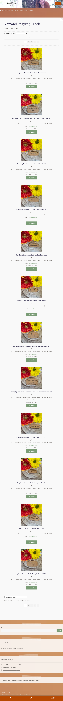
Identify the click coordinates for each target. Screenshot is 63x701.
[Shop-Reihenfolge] (15, 33)
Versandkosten (33, 81)
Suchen (3, 628)
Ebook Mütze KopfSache (9, 667)
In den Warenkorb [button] (31, 87)
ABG (9, 681)
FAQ (37, 681)
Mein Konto (10, 698)
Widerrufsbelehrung (17, 681)
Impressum (4, 681)
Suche (31, 698)
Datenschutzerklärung (29, 681)
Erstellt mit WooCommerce (23, 694)
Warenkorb (48, 697)
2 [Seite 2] (28, 41)
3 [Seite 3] (31, 41)
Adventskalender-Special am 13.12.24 (13, 665)
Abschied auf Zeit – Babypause (11, 670)
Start (3, 10)
